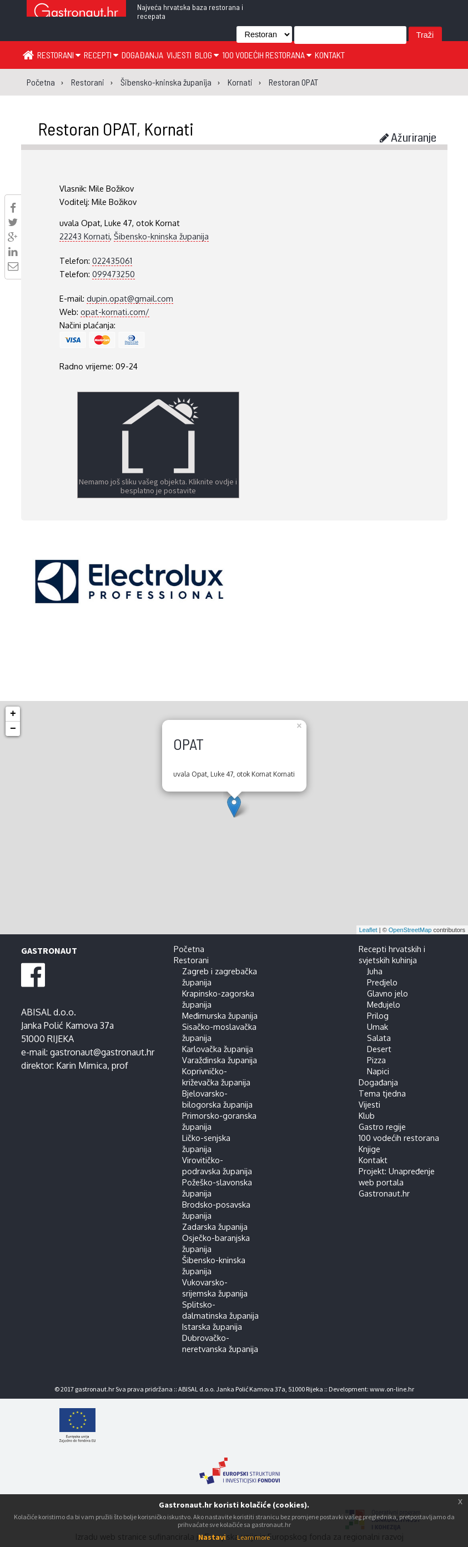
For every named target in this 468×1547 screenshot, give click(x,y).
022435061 (112, 261)
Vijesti (179, 54)
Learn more (253, 1537)
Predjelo (382, 982)
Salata (379, 1038)
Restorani (58, 54)
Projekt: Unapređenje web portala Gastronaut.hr (397, 1182)
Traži (425, 35)
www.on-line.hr (392, 1389)
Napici (378, 1071)
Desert (379, 1049)
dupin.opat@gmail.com (130, 298)
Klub (367, 1115)
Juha (375, 971)
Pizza (376, 1060)
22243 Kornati (84, 236)
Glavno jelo (387, 993)
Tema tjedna (382, 1093)
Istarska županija (212, 1326)
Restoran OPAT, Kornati (116, 128)
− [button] (13, 728)
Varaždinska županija (219, 1060)
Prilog (378, 1015)
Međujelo (383, 1004)
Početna (189, 949)
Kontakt (330, 54)
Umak (377, 1027)
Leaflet (368, 930)
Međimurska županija (220, 1015)
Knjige (369, 1149)
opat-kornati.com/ (114, 312)
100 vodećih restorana (266, 54)
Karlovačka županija (217, 1049)
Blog (207, 54)
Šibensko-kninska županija (161, 236)
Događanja (142, 54)
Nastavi (212, 1537)
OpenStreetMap (410, 930)
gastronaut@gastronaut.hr (102, 1052)
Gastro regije (382, 1127)
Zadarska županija (215, 1226)
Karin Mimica (81, 1065)
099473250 (113, 274)
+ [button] (13, 713)
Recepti (101, 54)
